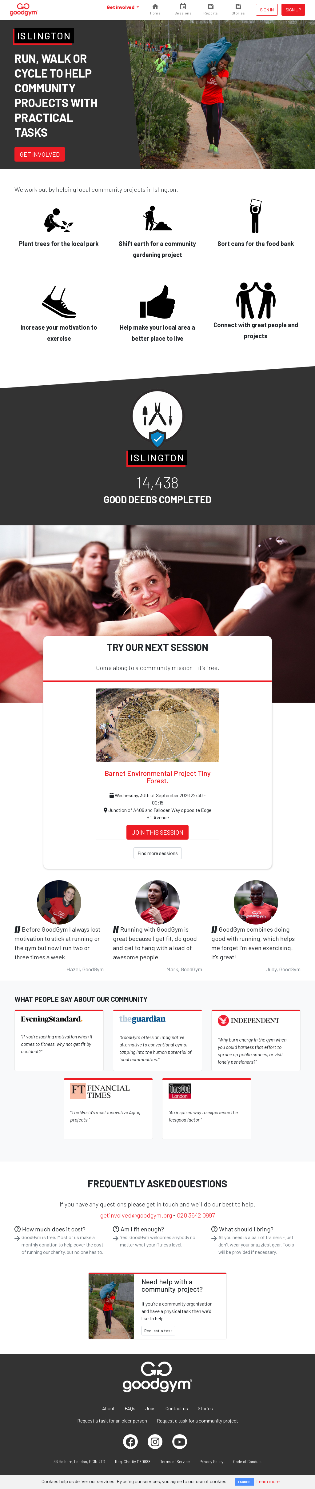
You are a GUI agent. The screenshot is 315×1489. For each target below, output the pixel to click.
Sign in (267, 9)
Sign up (293, 9)
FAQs (130, 1408)
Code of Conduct (247, 1461)
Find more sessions (158, 853)
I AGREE (244, 1482)
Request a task (158, 1330)
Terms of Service (175, 1461)
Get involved (121, 7)
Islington (44, 35)
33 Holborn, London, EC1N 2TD (79, 1461)
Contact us (176, 1408)
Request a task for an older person (112, 1420)
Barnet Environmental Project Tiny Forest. (158, 777)
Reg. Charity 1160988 (132, 1461)
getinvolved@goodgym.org (136, 1215)
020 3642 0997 (196, 1215)
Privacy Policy (211, 1461)
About (108, 1408)
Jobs (150, 1408)
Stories (205, 1408)
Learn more (268, 1481)
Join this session (157, 832)
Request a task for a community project (197, 1420)
